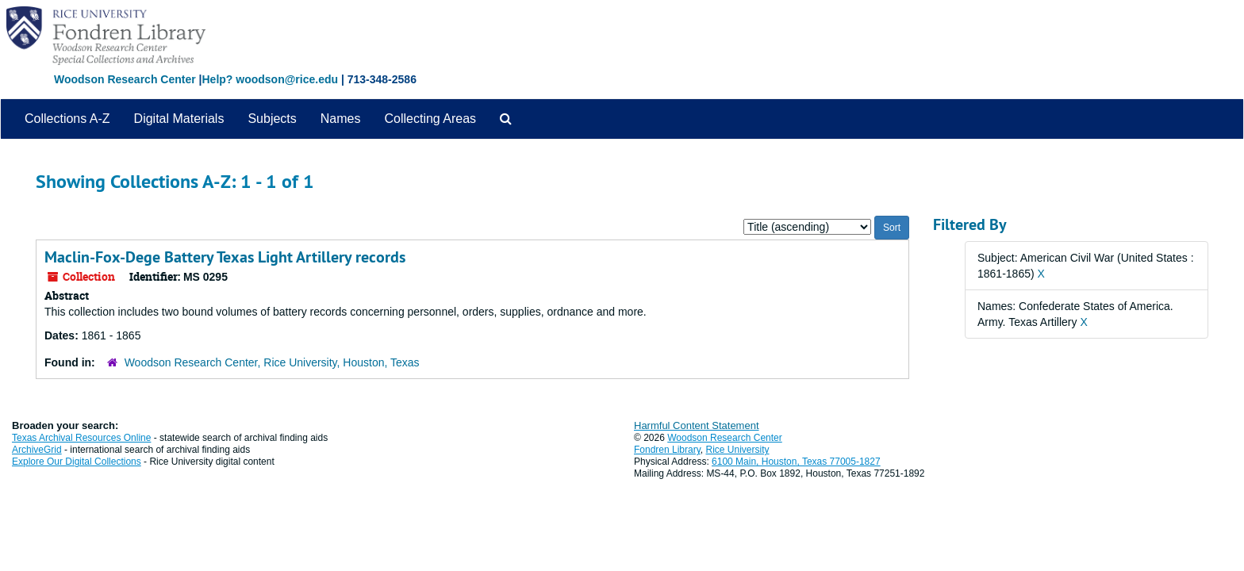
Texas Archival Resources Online (81, 437)
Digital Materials (179, 118)
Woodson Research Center (125, 79)
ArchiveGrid (37, 449)
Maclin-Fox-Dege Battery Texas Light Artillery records (224, 257)
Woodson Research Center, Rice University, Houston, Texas (272, 362)
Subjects (272, 118)
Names (341, 118)
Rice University (738, 449)
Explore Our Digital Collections (76, 461)
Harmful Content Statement (696, 425)
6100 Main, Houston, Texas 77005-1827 (796, 461)
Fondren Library (667, 449)
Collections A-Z (67, 118)
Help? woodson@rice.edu (270, 79)
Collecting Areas (430, 118)
